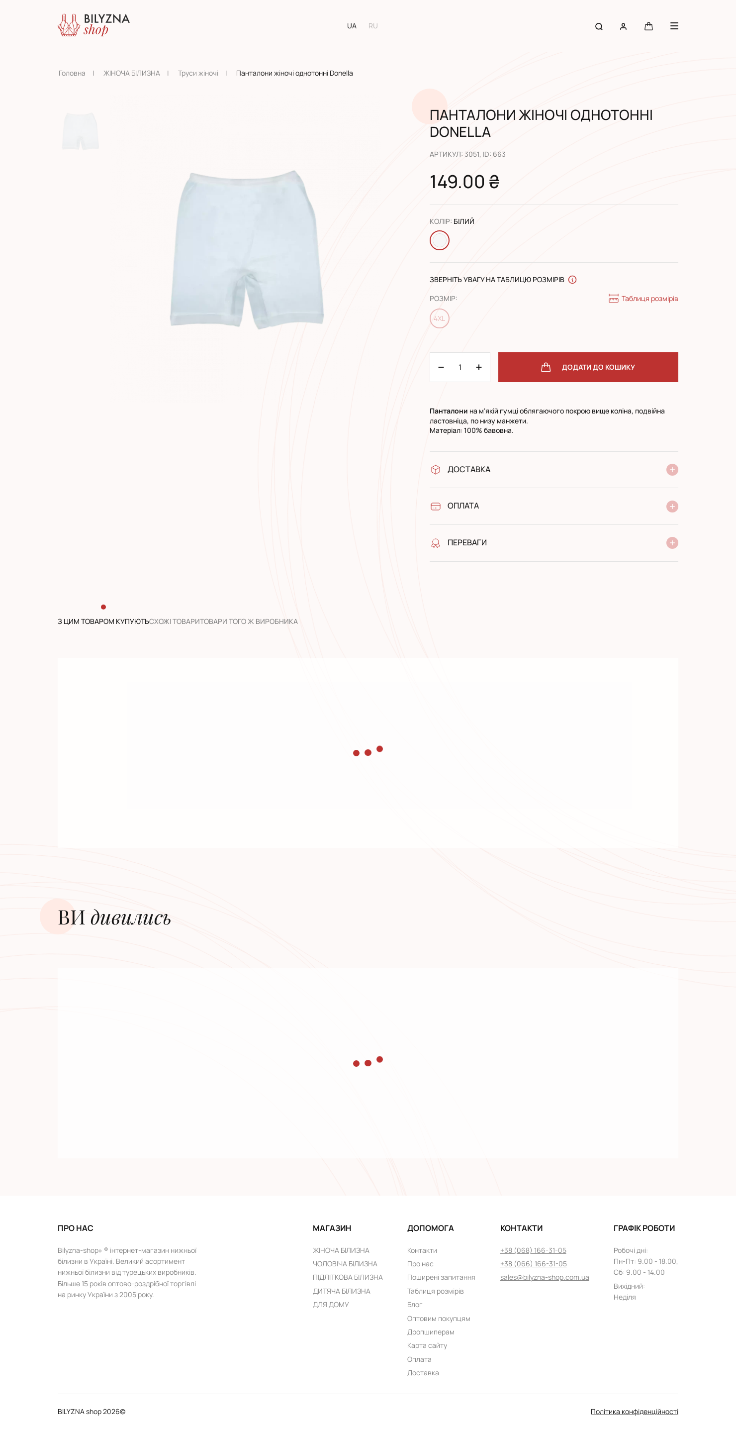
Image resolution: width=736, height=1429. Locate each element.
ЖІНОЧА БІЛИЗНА (131, 73)
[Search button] (599, 25)
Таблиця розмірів (643, 299)
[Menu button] (674, 26)
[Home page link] (94, 25)
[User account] (623, 25)
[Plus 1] (441, 367)
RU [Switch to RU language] (373, 25)
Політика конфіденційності (634, 1411)
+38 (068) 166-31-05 (533, 1250)
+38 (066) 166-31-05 (533, 1263)
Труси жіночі (198, 73)
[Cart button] (648, 25)
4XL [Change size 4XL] (439, 318)
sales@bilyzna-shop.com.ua (544, 1277)
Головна (72, 73)
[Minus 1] (479, 367)
